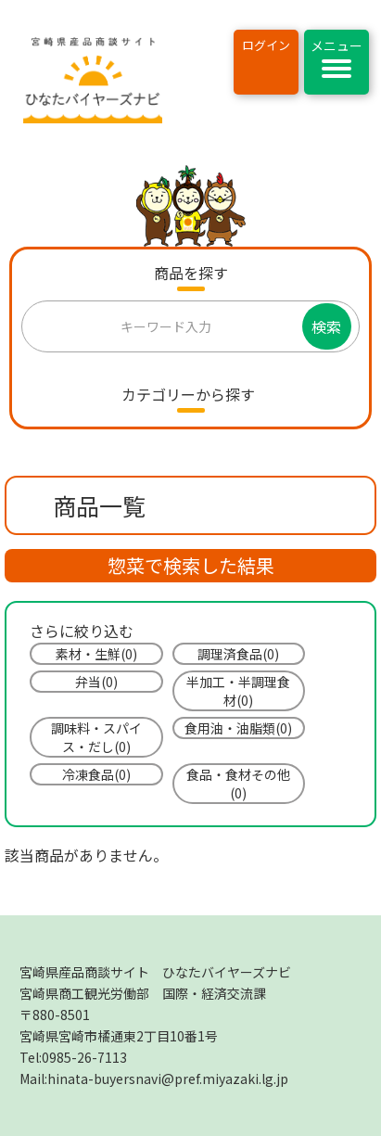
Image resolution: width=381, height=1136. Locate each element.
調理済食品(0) (238, 654)
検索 (326, 326)
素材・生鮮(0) (96, 654)
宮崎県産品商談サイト (155, 972)
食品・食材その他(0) (238, 783)
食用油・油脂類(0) (238, 728)
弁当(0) (96, 681)
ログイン (266, 45)
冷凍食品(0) (96, 774)
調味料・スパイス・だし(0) (96, 737)
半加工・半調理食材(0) (238, 690)
